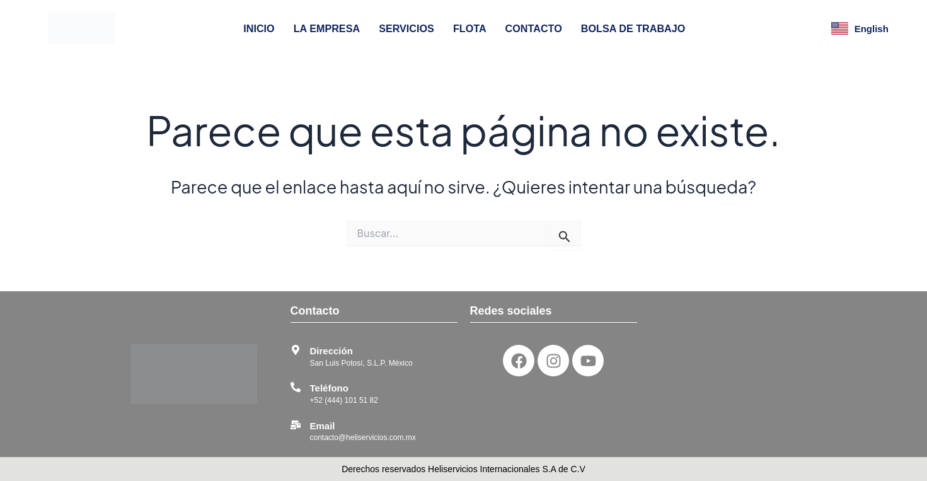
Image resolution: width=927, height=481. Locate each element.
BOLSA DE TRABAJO (633, 28)
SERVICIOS (406, 28)
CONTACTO (533, 28)
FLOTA (470, 28)
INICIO (258, 28)
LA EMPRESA (327, 28)
